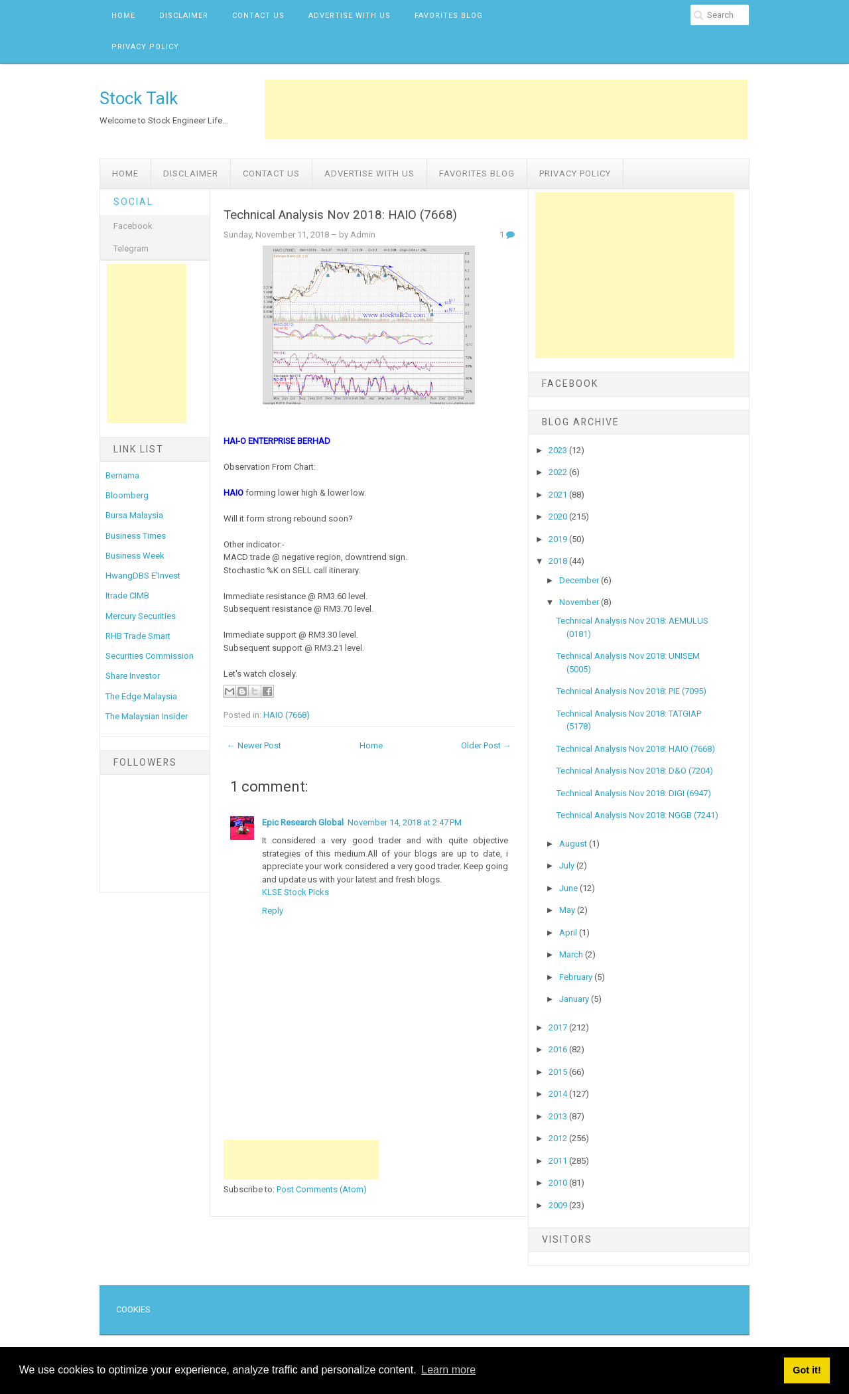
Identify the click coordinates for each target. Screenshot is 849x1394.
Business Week (134, 556)
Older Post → (486, 745)
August (574, 844)
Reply (272, 911)
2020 (559, 517)
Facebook (133, 226)
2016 (559, 1049)
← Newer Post (254, 745)
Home (123, 15)
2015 (559, 1072)
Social (133, 201)
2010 (559, 1183)
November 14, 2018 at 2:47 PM (405, 822)
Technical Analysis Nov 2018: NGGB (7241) (637, 815)
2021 (559, 495)
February (576, 977)
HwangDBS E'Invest (142, 576)
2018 (559, 561)
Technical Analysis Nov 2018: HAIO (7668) (340, 215)
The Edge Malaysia (141, 696)
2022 (559, 472)
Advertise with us (349, 15)
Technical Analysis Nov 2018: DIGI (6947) (633, 793)
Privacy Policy (145, 46)
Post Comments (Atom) (322, 1189)
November (580, 602)
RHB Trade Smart (137, 636)
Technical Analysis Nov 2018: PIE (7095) (631, 691)
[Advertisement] (506, 109)
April (569, 933)
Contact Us (258, 15)
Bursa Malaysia (134, 515)
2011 (559, 1161)
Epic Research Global (303, 822)
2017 (559, 1027)
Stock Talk (138, 98)
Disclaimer (183, 15)
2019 (559, 539)
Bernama (122, 475)
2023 (559, 450)
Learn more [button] (448, 1369)
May (568, 910)
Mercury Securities (140, 616)
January (575, 999)
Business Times (135, 536)
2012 (559, 1138)
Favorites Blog (449, 15)
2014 (559, 1094)
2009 (559, 1205)
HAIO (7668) (286, 715)
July (567, 866)
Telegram (131, 248)
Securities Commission (149, 656)
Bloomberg (127, 495)
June (569, 888)
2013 (559, 1116)
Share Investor (132, 676)
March (572, 954)
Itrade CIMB (127, 595)
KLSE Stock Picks (295, 892)
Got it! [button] (806, 1370)
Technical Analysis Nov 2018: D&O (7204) (634, 771)
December (580, 580)
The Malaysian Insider (146, 716)
